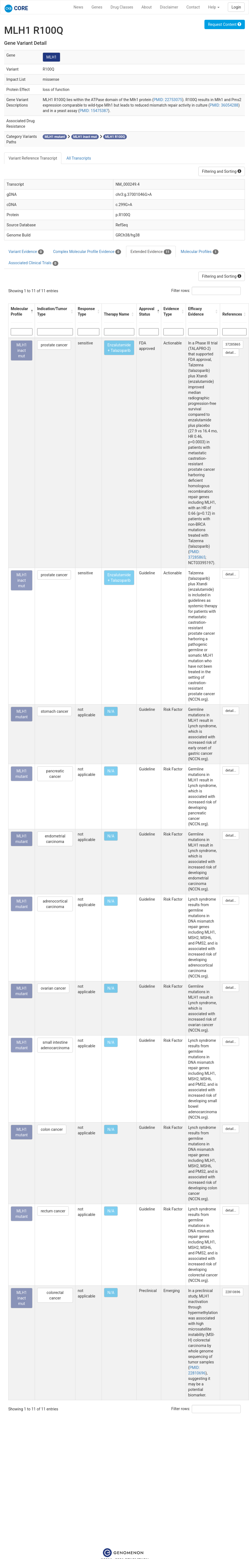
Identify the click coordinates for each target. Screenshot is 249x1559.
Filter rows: (180, 290)
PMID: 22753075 (168, 100)
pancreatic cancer (55, 774)
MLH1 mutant (21, 714)
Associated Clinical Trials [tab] (33, 263)
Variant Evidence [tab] (26, 251)
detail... (230, 353)
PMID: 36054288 (224, 105)
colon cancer (52, 1129)
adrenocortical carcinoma (55, 904)
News (78, 7)
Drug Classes (122, 7)
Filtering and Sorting (221, 171)
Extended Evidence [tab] (150, 251)
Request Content (224, 24)
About (146, 7)
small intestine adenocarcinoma (55, 1045)
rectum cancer (53, 1211)
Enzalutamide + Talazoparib (119, 348)
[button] (31, 311)
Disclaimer (169, 7)
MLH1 (51, 57)
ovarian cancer (53, 988)
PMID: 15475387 (94, 110)
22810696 (232, 1292)
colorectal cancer (55, 1295)
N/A (111, 711)
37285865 (232, 344)
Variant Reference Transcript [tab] (33, 158)
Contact (193, 7)
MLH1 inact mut (22, 350)
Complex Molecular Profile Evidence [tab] (87, 251)
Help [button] (214, 7)
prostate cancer (54, 345)
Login (236, 7)
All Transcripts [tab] (78, 158)
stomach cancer (54, 711)
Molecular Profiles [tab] (199, 251)
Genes (97, 7)
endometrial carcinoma (55, 839)
